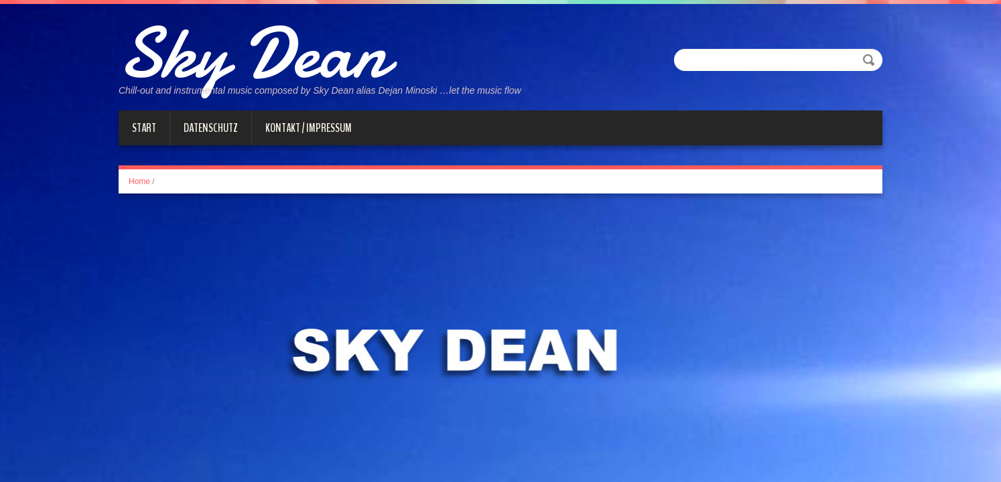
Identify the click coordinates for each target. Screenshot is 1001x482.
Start (144, 128)
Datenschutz (211, 128)
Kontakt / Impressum (308, 128)
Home (139, 181)
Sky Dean (253, 53)
